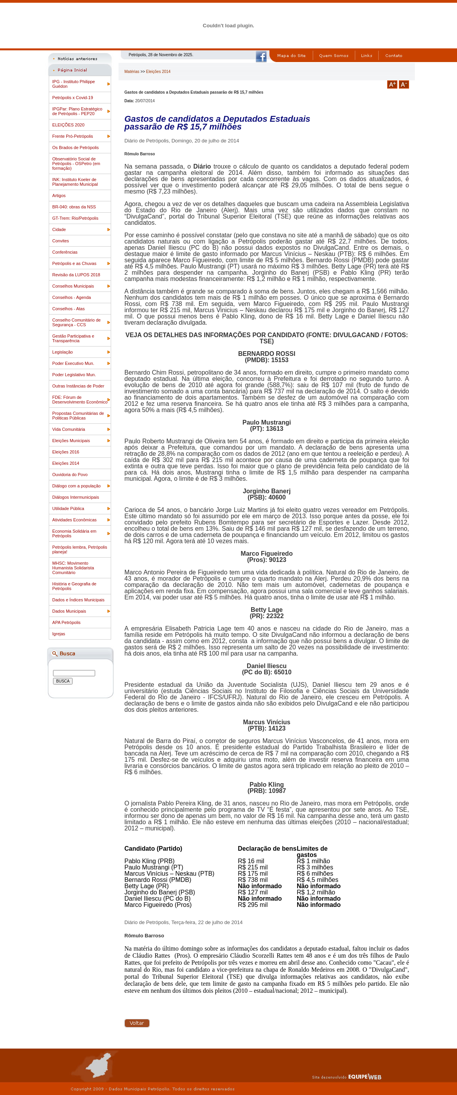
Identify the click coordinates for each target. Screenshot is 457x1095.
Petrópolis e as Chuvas (74, 263)
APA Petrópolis (66, 622)
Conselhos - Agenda (71, 297)
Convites (60, 240)
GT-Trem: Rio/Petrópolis (75, 218)
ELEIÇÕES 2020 (68, 125)
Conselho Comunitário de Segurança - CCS (76, 322)
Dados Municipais (69, 611)
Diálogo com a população (76, 486)
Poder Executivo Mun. (73, 363)
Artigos (59, 195)
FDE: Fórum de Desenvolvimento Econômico (80, 399)
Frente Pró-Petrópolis (72, 136)
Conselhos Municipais (73, 286)
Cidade (59, 229)
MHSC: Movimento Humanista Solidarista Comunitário (73, 568)
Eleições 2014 (65, 463)
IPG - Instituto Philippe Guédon (73, 84)
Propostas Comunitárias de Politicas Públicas (78, 415)
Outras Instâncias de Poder (78, 386)
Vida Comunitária (68, 429)
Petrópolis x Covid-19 (72, 97)
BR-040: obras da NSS (74, 206)
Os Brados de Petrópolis (75, 147)
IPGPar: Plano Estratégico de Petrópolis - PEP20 (77, 111)
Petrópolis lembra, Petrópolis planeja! (79, 549)
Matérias (131, 71)
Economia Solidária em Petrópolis (74, 533)
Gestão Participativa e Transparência (73, 338)
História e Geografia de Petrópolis (74, 586)
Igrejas (58, 633)
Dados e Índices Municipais (78, 599)
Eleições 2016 (65, 452)
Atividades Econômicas (74, 519)
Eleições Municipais (71, 440)
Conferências (65, 252)
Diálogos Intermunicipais (75, 497)
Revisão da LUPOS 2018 (76, 274)
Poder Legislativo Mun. (74, 374)
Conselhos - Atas (68, 308)
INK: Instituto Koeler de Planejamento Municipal (75, 182)
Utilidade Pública (68, 508)
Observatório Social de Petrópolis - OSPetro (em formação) (76, 163)
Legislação (62, 352)
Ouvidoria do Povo (70, 474)
